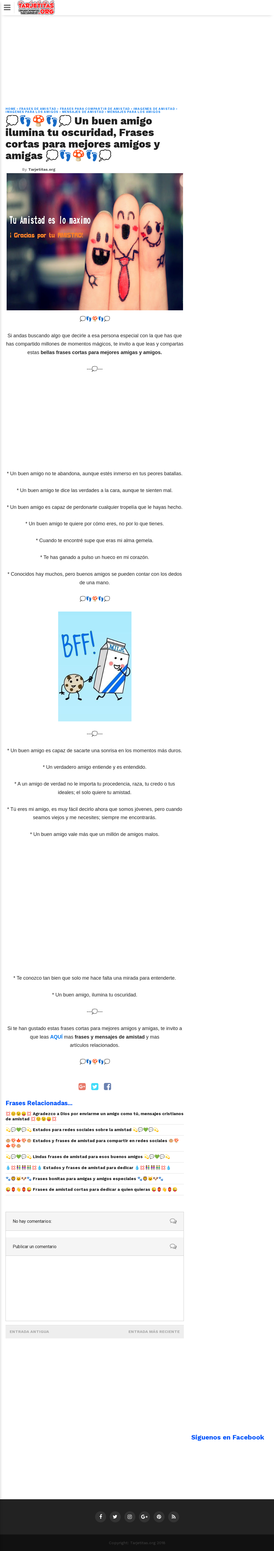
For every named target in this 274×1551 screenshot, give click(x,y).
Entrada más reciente (154, 1331)
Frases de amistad (38, 109)
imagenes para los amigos (32, 112)
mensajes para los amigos (133, 112)
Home (11, 109)
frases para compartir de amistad (95, 109)
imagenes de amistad (154, 109)
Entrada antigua (29, 1331)
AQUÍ (57, 1037)
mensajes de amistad (83, 112)
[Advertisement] (137, 57)
